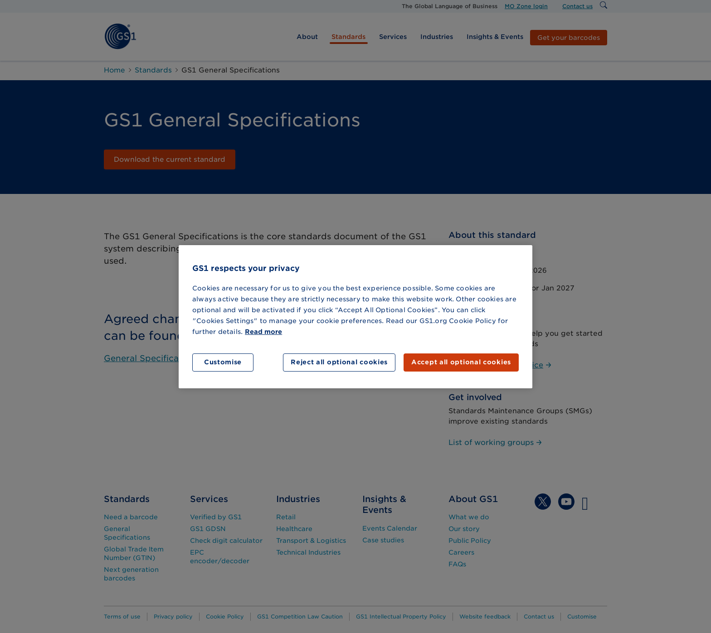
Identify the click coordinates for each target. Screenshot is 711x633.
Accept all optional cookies (461, 362)
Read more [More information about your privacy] (263, 331)
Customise (223, 362)
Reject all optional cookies (339, 362)
